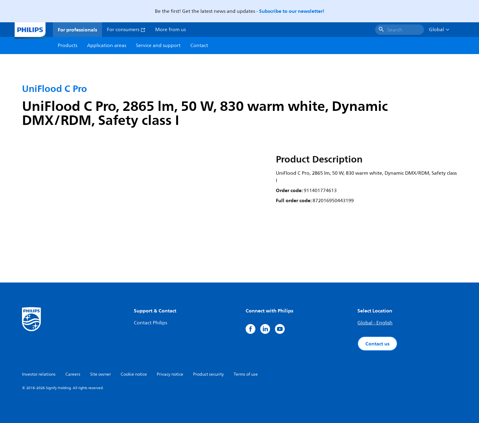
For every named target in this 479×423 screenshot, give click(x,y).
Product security (208, 374)
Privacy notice (170, 374)
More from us (170, 29)
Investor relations (39, 374)
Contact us (377, 343)
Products (67, 45)
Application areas (106, 45)
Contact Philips (150, 323)
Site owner (100, 374)
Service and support (158, 45)
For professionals (77, 29)
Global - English (375, 323)
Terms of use (246, 374)
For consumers (126, 29)
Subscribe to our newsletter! (291, 11)
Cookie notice (134, 374)
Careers (72, 374)
